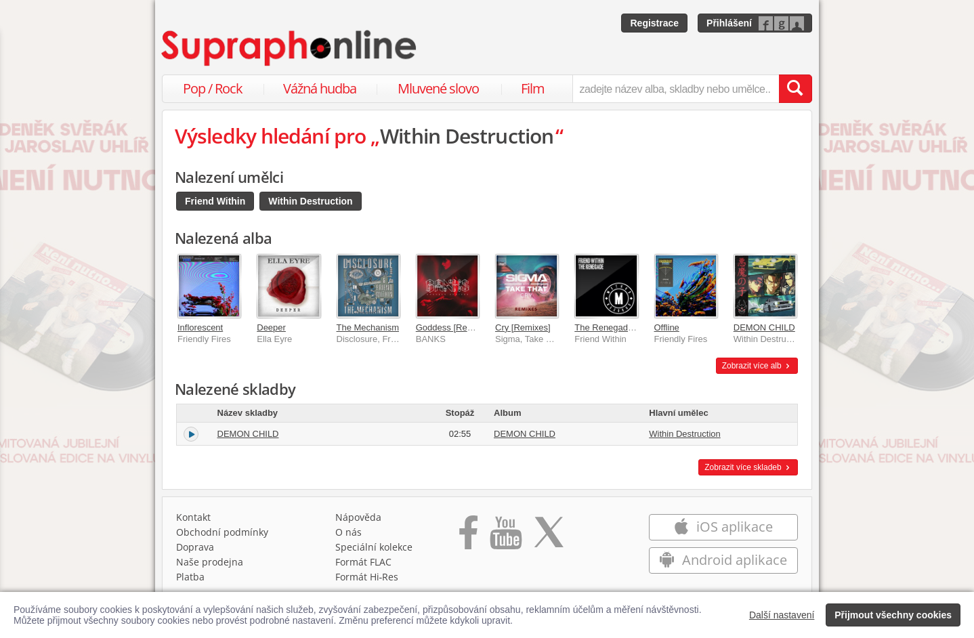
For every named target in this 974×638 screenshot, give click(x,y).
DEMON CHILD (764, 327)
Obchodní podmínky (222, 532)
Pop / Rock (212, 88)
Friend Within (215, 201)
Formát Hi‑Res (367, 576)
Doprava (195, 546)
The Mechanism (368, 327)
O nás (348, 532)
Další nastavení (782, 615)
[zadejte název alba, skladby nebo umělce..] (675, 89)
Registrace (654, 23)
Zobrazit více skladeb (748, 467)
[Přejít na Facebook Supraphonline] (468, 537)
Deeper (271, 327)
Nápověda (358, 517)
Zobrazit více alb (757, 365)
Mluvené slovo (438, 88)
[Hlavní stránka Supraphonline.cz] (290, 48)
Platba (190, 576)
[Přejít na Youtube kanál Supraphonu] (505, 537)
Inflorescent (200, 327)
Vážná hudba (319, 88)
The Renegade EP (610, 327)
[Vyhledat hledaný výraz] (795, 89)
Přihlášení (729, 23)
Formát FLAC (363, 561)
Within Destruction (310, 201)
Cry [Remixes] (523, 327)
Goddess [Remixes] (454, 327)
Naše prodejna (209, 561)
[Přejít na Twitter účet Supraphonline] (549, 537)
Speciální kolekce (373, 546)
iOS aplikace (723, 526)
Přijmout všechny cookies (893, 615)
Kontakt (193, 517)
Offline (666, 327)
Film (533, 88)
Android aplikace (723, 560)
